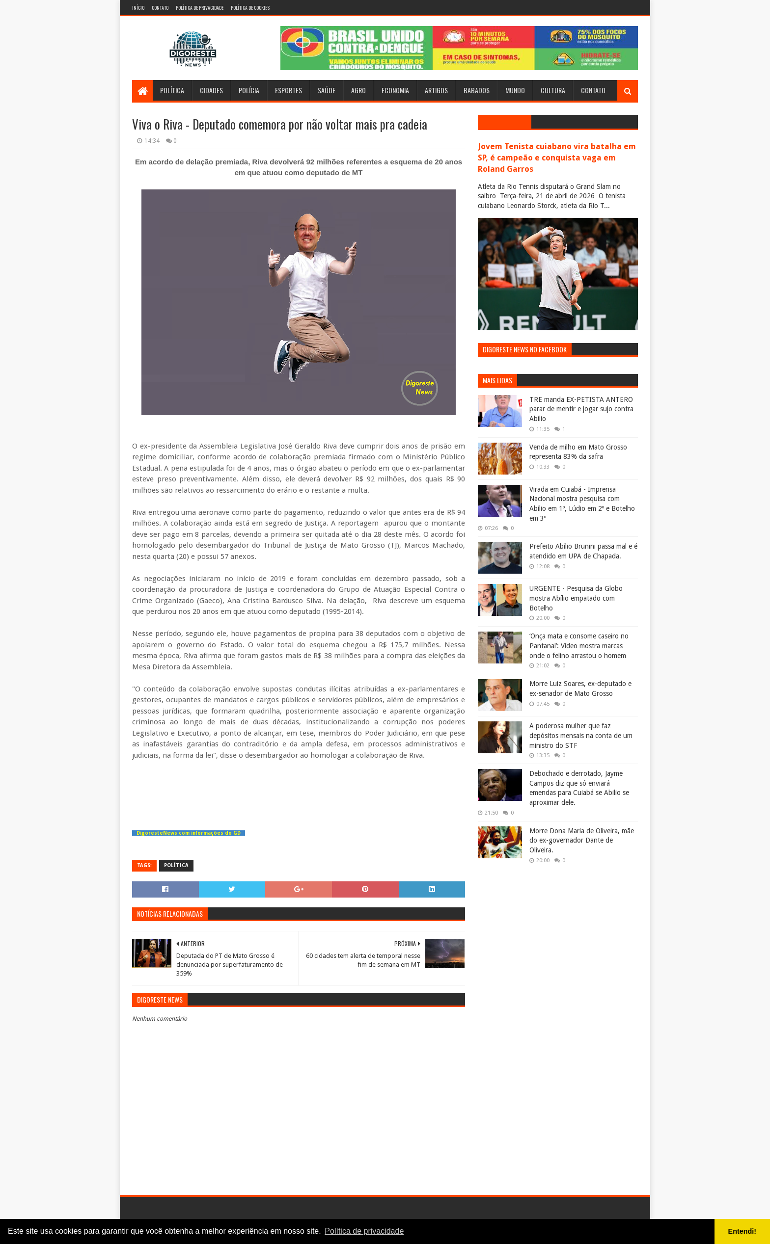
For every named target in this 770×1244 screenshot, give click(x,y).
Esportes (288, 90)
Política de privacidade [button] (364, 1231)
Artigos (436, 90)
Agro (358, 90)
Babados (477, 90)
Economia (395, 90)
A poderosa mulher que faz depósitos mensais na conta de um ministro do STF (580, 735)
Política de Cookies (250, 7)
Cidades (211, 90)
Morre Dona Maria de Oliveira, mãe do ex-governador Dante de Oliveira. (581, 840)
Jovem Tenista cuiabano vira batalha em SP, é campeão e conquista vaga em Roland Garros (557, 158)
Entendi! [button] (742, 1231)
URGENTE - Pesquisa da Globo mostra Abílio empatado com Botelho (576, 597)
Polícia (249, 90)
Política (172, 90)
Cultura (553, 90)
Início (138, 7)
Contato (160, 7)
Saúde (326, 90)
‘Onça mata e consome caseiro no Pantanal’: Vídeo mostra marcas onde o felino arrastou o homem (579, 645)
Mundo (515, 90)
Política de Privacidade (199, 7)
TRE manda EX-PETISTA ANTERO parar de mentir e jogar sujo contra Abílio (581, 409)
